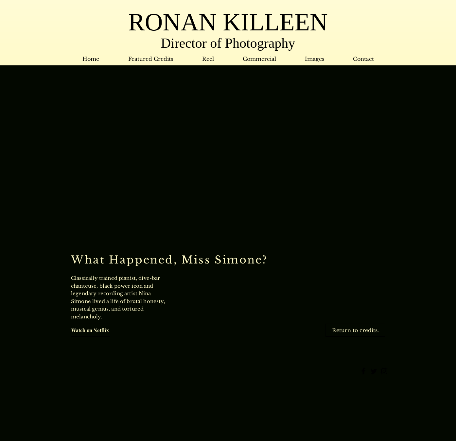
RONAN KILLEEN (228, 22)
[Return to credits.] (355, 330)
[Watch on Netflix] (90, 330)
